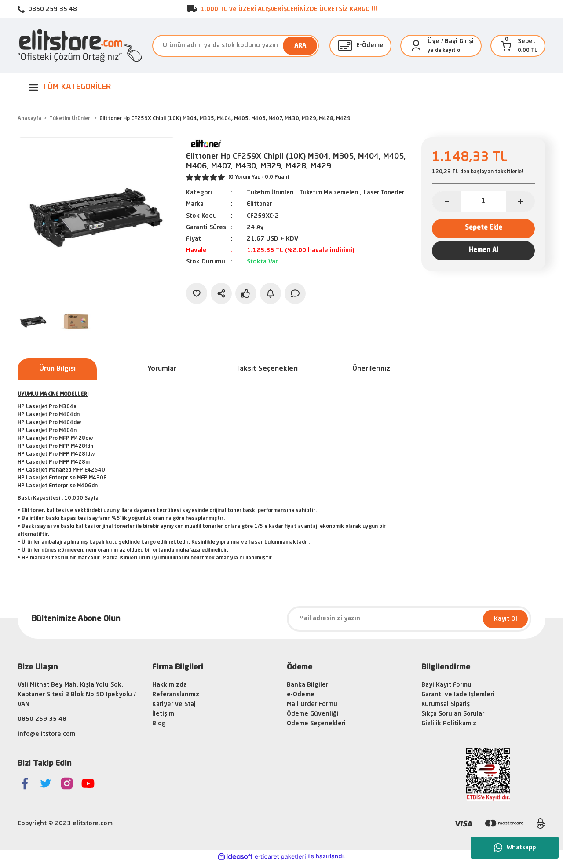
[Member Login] (416, 46)
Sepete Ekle (483, 229)
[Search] (235, 46)
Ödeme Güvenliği (313, 714)
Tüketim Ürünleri (272, 193)
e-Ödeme (300, 694)
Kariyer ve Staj (174, 704)
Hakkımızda (169, 685)
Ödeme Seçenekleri (316, 723)
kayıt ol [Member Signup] (451, 50)
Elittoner (260, 214)
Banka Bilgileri (308, 685)
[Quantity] (483, 201)
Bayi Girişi (459, 41)
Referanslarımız (175, 694)
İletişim (163, 714)
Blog (159, 723)
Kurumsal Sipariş (445, 704)
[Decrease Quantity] (446, 201)
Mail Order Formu (312, 704)
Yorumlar (161, 369)
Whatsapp (515, 847)
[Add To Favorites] (196, 302)
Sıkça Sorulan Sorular (452, 714)
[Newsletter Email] (409, 619)
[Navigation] (80, 87)
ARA (300, 46)
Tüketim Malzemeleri (334, 193)
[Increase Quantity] (520, 201)
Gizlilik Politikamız (448, 723)
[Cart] (506, 46)
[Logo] (80, 45)
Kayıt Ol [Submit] (505, 619)
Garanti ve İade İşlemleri (457, 694)
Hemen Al (483, 254)
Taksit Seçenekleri (267, 369)
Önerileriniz (371, 369)
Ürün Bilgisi (57, 369)
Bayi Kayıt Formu (446, 685)
